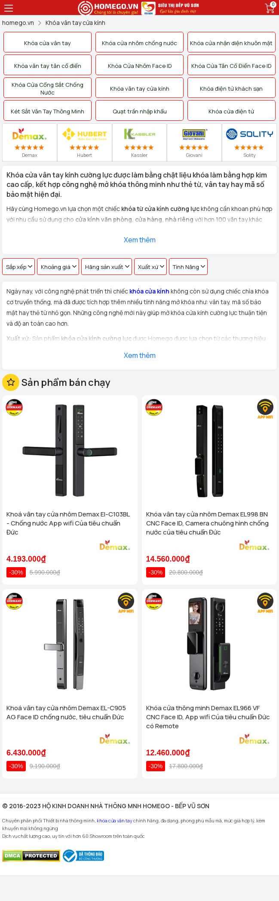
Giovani (194, 142)
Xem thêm (140, 239)
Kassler (139, 142)
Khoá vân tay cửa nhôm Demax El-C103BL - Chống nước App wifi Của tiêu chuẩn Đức (67, 523)
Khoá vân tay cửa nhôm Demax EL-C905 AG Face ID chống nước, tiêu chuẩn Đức (66, 712)
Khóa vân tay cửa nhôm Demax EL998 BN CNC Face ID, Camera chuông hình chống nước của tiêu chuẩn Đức (207, 523)
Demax (29, 142)
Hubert (84, 142)
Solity (249, 142)
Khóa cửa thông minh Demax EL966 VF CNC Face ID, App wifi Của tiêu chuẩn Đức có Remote (208, 716)
